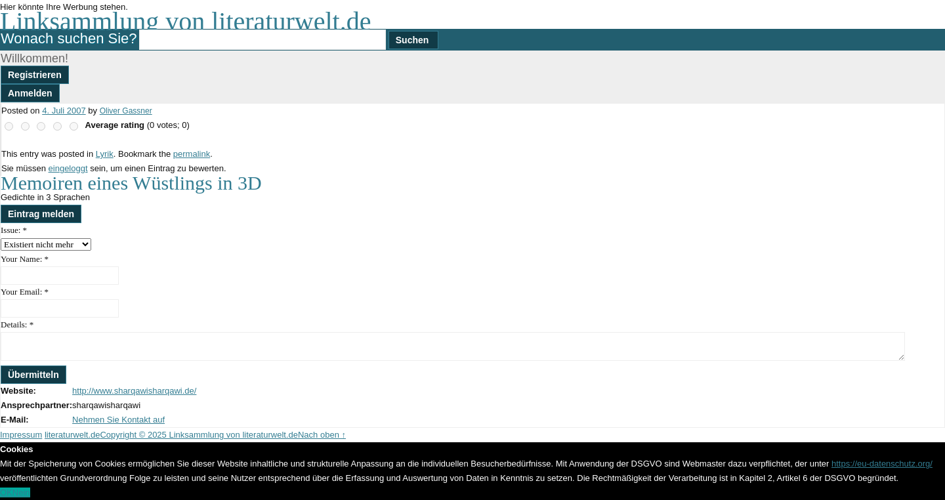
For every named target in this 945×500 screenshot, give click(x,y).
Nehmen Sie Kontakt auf (118, 420)
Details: (17, 324)
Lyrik (105, 154)
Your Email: (25, 292)
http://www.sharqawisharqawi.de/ (134, 391)
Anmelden (30, 93)
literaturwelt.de (72, 435)
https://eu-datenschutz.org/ (882, 464)
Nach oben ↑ (322, 435)
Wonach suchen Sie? (69, 38)
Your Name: (25, 259)
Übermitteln (33, 374)
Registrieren (35, 75)
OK (6, 492)
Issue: (14, 230)
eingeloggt (68, 168)
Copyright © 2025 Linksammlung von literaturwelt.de (199, 435)
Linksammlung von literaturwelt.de (185, 21)
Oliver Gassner (126, 110)
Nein (21, 492)
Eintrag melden (41, 214)
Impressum (21, 435)
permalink (191, 154)
